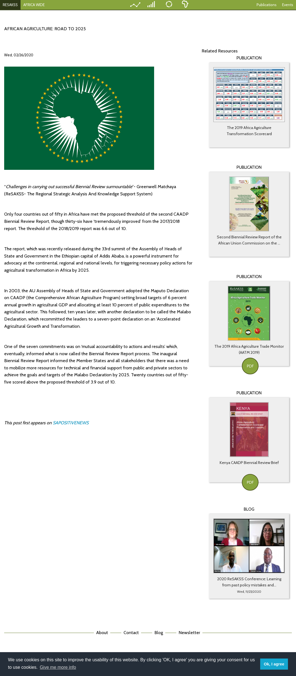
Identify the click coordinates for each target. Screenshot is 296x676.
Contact (131, 632)
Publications (267, 4)
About (102, 632)
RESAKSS (10, 4)
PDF (250, 366)
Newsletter (189, 632)
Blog (158, 632)
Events (287, 4)
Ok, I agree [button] (274, 664)
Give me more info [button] (58, 667)
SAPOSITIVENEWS (71, 422)
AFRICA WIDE (34, 4)
